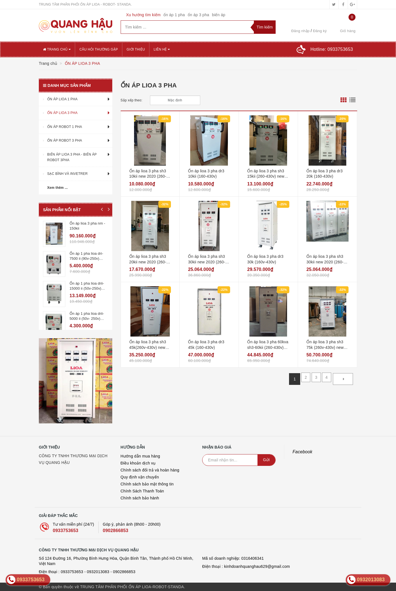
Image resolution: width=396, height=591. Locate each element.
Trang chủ (57, 49)
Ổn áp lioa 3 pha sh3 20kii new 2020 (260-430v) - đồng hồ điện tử (150, 262)
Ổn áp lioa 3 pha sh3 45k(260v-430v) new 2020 (147, 347)
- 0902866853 (122, 571)
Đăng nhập (300, 31)
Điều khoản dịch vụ (138, 463)
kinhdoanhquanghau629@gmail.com (257, 566)
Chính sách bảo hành (140, 498)
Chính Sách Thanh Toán (142, 491)
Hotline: (332, 49)
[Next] (343, 379)
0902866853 (115, 530)
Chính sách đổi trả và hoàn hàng (150, 470)
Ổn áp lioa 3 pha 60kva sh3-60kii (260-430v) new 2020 (267, 347)
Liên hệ (162, 49)
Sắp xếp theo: (131, 100)
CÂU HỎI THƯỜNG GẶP (98, 49)
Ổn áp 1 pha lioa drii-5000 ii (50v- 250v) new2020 (87, 310)
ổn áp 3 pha (198, 15)
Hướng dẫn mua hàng (140, 456)
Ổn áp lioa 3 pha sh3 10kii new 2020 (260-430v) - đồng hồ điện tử (150, 176)
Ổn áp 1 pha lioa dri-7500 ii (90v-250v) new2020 (86, 256)
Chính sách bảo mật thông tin (147, 484)
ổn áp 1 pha (174, 15)
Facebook (302, 451)
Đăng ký (320, 31)
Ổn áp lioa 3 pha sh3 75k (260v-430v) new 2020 (324, 347)
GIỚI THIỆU (136, 49)
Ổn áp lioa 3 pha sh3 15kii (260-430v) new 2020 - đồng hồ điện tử (267, 176)
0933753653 (65, 530)
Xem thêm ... (57, 188)
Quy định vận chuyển (140, 477)
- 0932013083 (96, 571)
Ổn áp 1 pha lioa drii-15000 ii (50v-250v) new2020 (87, 283)
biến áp (218, 15)
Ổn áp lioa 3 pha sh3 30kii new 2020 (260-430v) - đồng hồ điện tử (209, 262)
